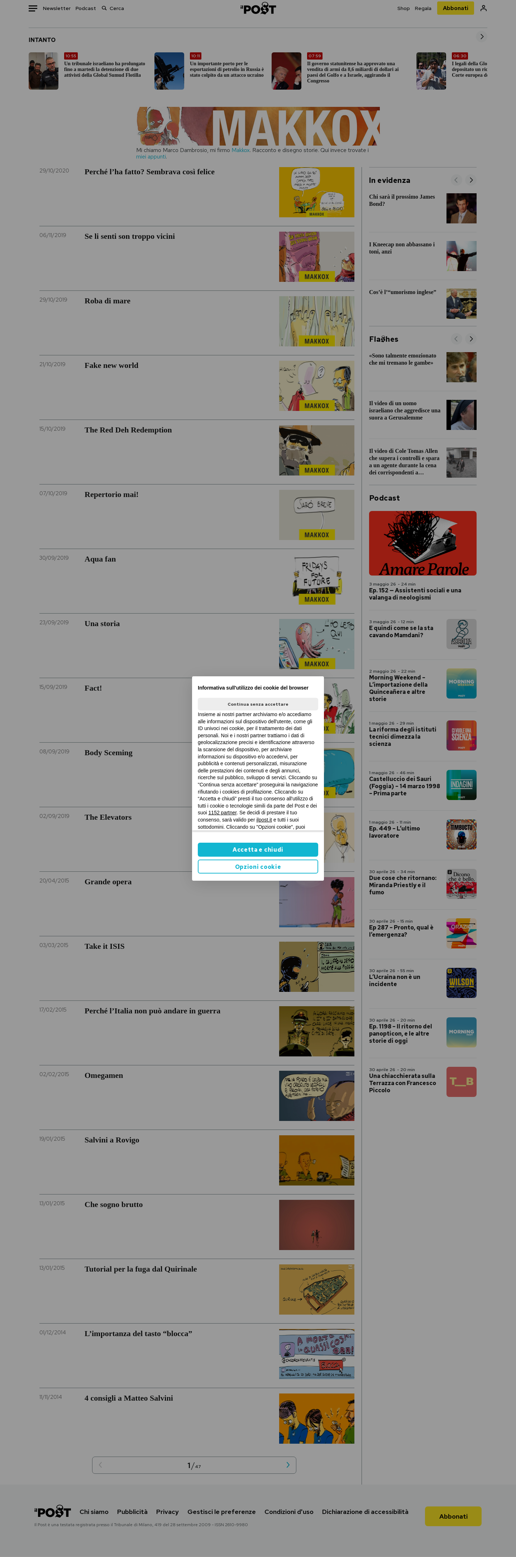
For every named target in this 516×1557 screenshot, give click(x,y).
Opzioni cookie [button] (258, 867)
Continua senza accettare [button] (258, 704)
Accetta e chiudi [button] (258, 849)
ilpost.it (264, 820)
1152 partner (223, 812)
